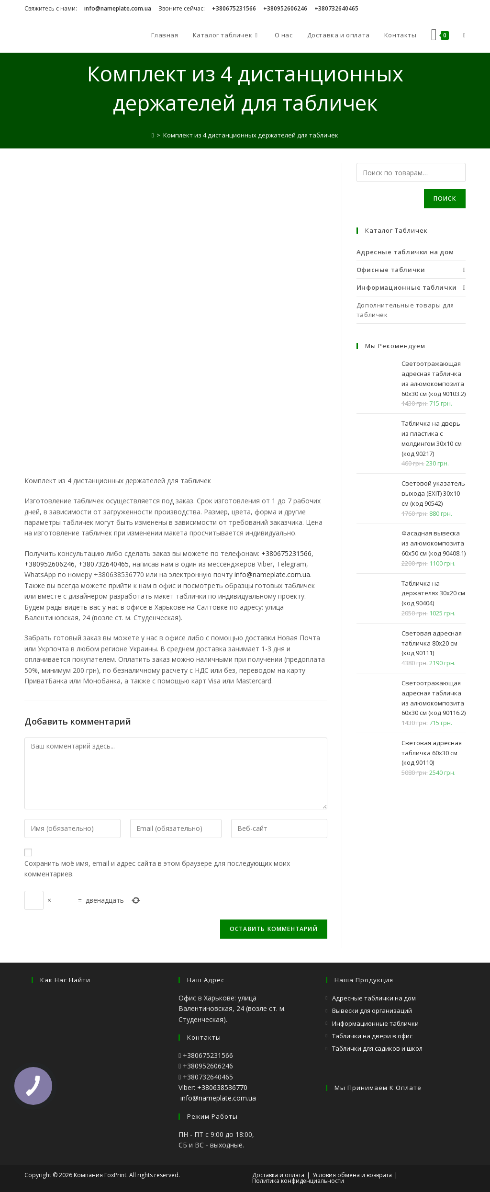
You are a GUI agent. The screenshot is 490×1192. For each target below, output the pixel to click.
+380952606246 (49, 563)
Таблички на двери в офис (372, 1036)
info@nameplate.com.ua (272, 574)
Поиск (445, 198)
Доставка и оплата (278, 1175)
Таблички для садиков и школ (377, 1048)
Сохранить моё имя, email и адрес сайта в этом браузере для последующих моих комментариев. (157, 868)
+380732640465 (103, 563)
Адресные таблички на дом (374, 998)
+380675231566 (286, 553)
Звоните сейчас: (181, 8)
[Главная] (153, 135)
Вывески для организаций (372, 1010)
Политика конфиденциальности (298, 1181)
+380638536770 (222, 1087)
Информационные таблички (375, 1023)
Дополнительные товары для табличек (405, 310)
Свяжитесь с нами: (50, 8)
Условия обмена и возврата (352, 1175)
